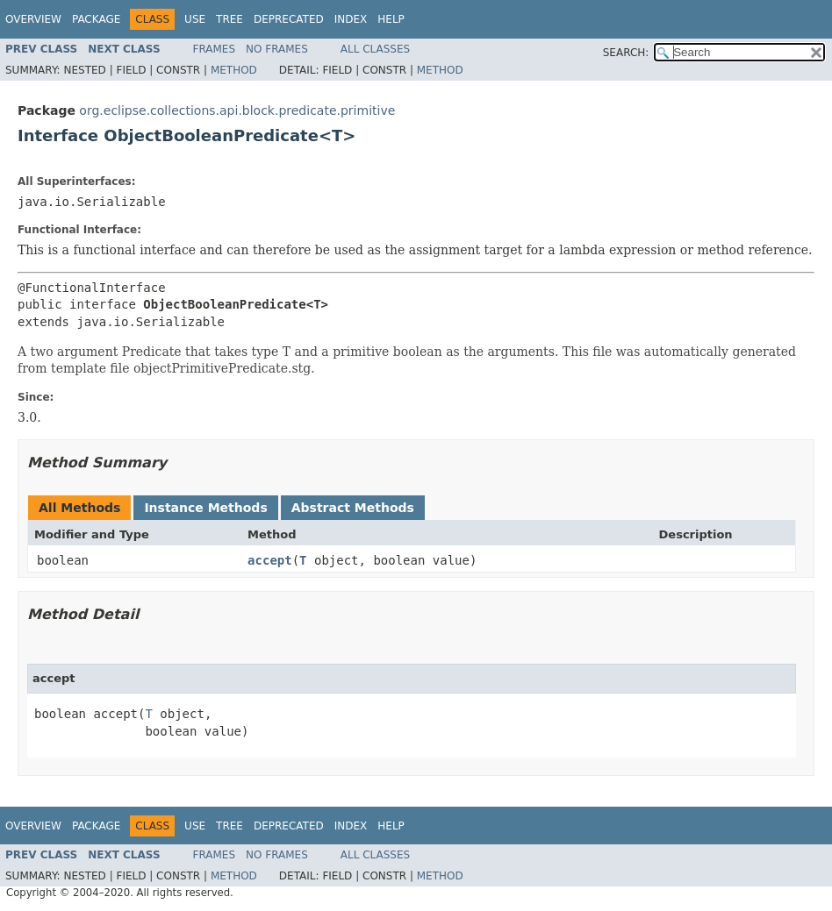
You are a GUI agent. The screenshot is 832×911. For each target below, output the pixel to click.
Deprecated (289, 19)
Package (96, 19)
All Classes (375, 49)
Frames (214, 49)
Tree (229, 19)
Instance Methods (205, 508)
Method (234, 70)
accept (269, 560)
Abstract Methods (352, 508)
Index (351, 19)
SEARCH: (626, 52)
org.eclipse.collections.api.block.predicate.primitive (237, 110)
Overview (33, 19)
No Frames (277, 49)
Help (391, 19)
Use (194, 19)
